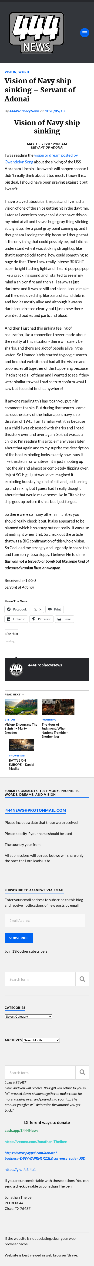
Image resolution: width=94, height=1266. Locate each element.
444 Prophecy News (43, 1249)
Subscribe (19, 902)
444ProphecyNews (25, 111)
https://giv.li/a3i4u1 (20, 1133)
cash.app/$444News (21, 1094)
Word (23, 72)
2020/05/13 (55, 111)
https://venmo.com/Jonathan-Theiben (36, 1106)
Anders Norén (33, 1257)
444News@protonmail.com (36, 774)
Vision (11, 72)
